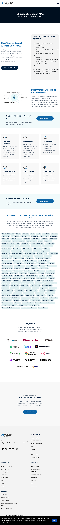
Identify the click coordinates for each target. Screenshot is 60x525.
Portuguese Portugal (31, 290)
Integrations (4, 477)
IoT (32, 483)
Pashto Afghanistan (7, 290)
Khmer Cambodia (6, 280)
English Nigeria (6, 253)
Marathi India (5, 285)
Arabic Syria (26, 238)
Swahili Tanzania (40, 295)
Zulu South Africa (43, 307)
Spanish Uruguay (51, 265)
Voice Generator (5, 469)
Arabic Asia (44, 238)
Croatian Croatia (50, 273)
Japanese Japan (17, 278)
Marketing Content (36, 474)
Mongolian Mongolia (51, 283)
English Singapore (42, 253)
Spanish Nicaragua (29, 263)
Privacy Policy (5, 497)
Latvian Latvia (5, 283)
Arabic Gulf (25, 233)
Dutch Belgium (14, 288)
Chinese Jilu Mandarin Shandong (10, 307)
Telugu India (35, 297)
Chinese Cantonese (7, 302)
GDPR (2, 506)
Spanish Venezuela (7, 268)
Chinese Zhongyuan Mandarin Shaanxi (29, 305)
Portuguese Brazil (19, 290)
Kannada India (17, 280)
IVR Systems (34, 472)
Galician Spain (13, 273)
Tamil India (50, 295)
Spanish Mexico (18, 263)
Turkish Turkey (53, 297)
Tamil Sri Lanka (6, 297)
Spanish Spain (17, 260)
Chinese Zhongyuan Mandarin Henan (44, 302)
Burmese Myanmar (35, 285)
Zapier (33, 446)
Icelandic (42, 275)
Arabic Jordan (6, 236)
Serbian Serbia (6, 295)
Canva (33, 452)
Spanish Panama (40, 263)
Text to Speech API (36, 443)
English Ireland (27, 251)
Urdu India (16, 300)
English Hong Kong (16, 251)
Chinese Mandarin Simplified (9, 305)
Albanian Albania (50, 293)
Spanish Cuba (29, 258)
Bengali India (47, 241)
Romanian (42, 290)
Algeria (39, 233)
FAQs (2, 483)
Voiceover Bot (35, 457)
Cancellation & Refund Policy (9, 503)
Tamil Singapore (26, 297)
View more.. (34, 486)
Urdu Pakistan (25, 300)
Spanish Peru (50, 263)
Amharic (18, 233)
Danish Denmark (25, 246)
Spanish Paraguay (19, 265)
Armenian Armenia (19, 275)
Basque (27, 268)
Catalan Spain (25, 243)
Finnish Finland (44, 268)
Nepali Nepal (5, 288)
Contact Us (4, 494)
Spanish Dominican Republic (42, 258)
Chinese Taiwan (50, 243)
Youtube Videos (35, 469)
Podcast (33, 480)
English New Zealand (17, 253)
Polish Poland (53, 288)
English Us (5, 255)
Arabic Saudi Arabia (16, 238)
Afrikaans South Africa (8, 233)
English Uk (46, 248)
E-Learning (34, 477)
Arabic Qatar (5, 238)
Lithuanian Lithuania (47, 280)
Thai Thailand (44, 297)
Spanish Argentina (27, 255)
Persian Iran (34, 268)
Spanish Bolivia (38, 255)
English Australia (27, 248)
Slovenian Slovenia (28, 293)
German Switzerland (47, 246)
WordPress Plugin (35, 438)
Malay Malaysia (15, 285)
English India (36, 251)
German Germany (6, 248)
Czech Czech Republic (8, 246)
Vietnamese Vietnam (47, 300)
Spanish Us (42, 265)
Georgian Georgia (41, 278)
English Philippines (30, 253)
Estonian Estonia (18, 268)
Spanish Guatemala (44, 260)
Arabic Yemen (53, 238)
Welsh (17, 246)
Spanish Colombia (6, 258)
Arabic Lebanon (25, 236)
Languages (4, 474)
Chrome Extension (36, 440)
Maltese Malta (24, 285)
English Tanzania (53, 253)
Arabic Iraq (54, 233)
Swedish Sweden (30, 295)
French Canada (28, 270)
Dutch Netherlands (25, 288)
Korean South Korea (28, 280)
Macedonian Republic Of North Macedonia (22, 283)
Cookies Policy (5, 500)
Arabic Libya (34, 236)
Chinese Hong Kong (28, 302)
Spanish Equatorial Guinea (30, 260)
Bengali (40, 241)
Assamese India (6, 241)
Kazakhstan (51, 278)
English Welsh (5, 251)
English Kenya (45, 251)
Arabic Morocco (44, 236)
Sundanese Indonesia (17, 295)
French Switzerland (39, 270)
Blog (2, 486)
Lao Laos (37, 280)
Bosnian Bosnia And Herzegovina (10, 243)
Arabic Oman (53, 236)
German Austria (36, 246)
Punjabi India (43, 288)
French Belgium (18, 270)
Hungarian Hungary (7, 275)
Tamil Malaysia (15, 297)
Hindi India (41, 273)
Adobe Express (35, 455)
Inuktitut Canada (6, 278)
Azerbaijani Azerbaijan (18, 241)
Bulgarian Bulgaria (31, 241)
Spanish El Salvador (32, 265)
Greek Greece (16, 248)
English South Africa (15, 255)
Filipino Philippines (7, 270)
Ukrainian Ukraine (6, 300)
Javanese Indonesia (29, 278)
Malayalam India (40, 283)
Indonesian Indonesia (32, 275)
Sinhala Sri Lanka (6, 293)
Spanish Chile (48, 255)
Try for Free (30, 411)
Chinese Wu (18, 302)
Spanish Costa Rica (19, 258)
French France (50, 270)
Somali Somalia (40, 293)
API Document (9, 67)
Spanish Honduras (7, 263)
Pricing (3, 480)
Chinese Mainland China (37, 243)
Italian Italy (49, 275)
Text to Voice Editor (6, 466)
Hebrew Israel (32, 273)
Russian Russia (51, 290)
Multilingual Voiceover (7, 472)
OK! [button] (54, 520)
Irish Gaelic (5, 273)
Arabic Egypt (46, 233)
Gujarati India (23, 273)
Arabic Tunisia (35, 238)
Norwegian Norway (47, 285)
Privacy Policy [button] (6, 522)
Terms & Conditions (6, 508)
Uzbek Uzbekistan (35, 300)
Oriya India (35, 288)
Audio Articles (35, 466)
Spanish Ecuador (6, 260)
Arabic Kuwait (15, 236)
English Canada (38, 248)
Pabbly (33, 449)
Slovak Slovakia (17, 293)
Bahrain (33, 233)
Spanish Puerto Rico (7, 265)
